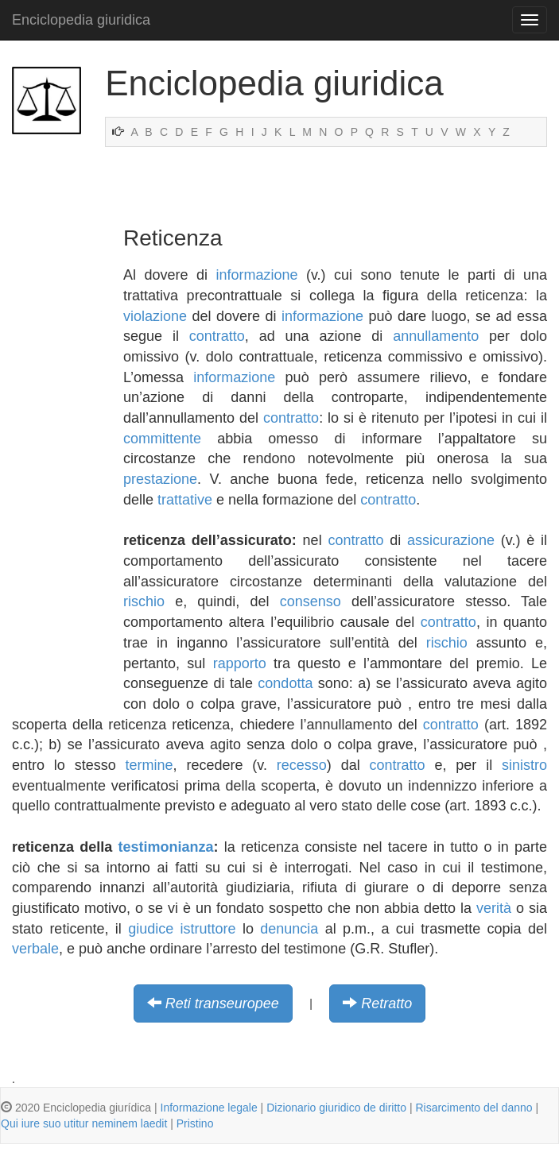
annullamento (436, 336)
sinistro (524, 765)
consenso (310, 601)
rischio (144, 601)
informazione (256, 275)
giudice (150, 929)
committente (162, 439)
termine (149, 765)
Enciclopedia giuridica (81, 20)
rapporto (239, 663)
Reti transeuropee (222, 1003)
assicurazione (451, 540)
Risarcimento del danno (473, 1107)
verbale (35, 949)
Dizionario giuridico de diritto (336, 1107)
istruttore (208, 929)
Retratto (386, 1003)
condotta (285, 683)
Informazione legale (209, 1107)
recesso (302, 765)
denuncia (289, 929)
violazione (155, 316)
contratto (217, 336)
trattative (184, 500)
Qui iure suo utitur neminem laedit (84, 1123)
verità (493, 908)
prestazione (160, 479)
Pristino (195, 1123)
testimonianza (166, 847)
